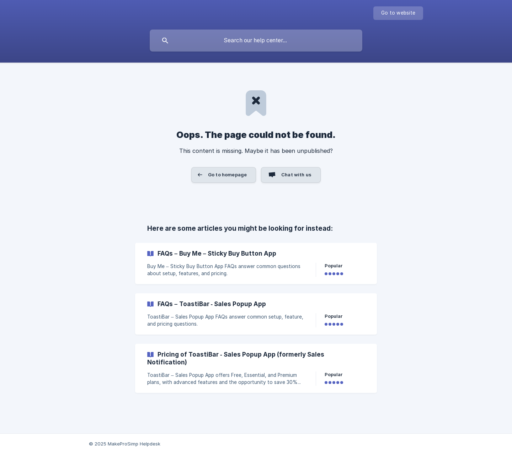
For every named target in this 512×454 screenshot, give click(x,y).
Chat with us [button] (296, 174)
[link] (256, 263)
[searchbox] (256, 41)
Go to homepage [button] (227, 174)
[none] (398, 13)
